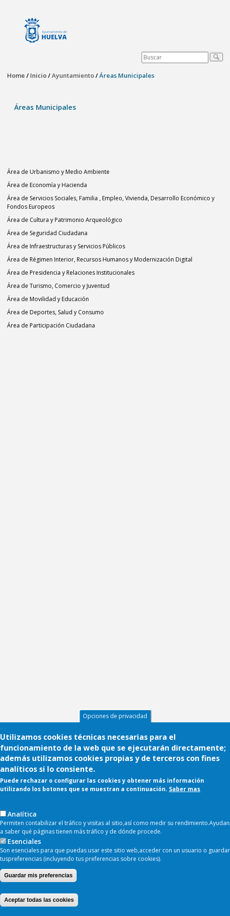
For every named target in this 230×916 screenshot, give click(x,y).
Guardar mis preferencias (38, 875)
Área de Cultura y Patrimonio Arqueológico (64, 220)
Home (16, 75)
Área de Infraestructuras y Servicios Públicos (66, 246)
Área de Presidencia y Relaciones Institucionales (71, 273)
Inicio (38, 75)
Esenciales (24, 841)
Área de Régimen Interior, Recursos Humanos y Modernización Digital (99, 259)
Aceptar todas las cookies (39, 900)
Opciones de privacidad (115, 716)
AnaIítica (22, 814)
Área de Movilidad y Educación (48, 299)
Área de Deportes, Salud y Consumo (55, 312)
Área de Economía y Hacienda (47, 185)
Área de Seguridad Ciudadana (47, 233)
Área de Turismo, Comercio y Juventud (58, 286)
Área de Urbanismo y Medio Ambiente (58, 172)
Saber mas (184, 789)
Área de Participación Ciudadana (51, 325)
